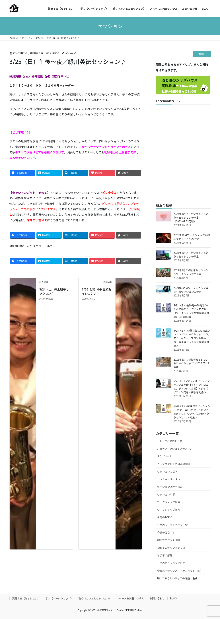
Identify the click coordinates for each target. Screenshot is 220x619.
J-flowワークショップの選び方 (175, 448)
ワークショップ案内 (168, 509)
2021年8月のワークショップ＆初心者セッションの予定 (191, 289)
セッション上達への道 (170, 486)
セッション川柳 (166, 494)
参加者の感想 (164, 555)
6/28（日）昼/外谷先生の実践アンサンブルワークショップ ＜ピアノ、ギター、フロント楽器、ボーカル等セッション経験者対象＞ (192, 338)
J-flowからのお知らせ (169, 441)
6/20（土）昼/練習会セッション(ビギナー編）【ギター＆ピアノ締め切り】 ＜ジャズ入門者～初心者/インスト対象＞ (192, 411)
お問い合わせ (157, 598)
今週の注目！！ (166, 532)
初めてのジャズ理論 (168, 540)
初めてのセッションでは (171, 547)
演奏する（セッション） (26, 598)
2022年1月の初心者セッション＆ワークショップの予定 (191, 272)
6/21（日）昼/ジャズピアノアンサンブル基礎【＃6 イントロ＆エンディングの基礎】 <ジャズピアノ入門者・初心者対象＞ (192, 386)
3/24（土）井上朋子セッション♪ (54, 291)
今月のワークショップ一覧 (172, 525)
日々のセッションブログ (171, 563)
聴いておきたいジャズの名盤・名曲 (177, 578)
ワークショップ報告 (168, 502)
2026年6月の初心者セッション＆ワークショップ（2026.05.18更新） (191, 363)
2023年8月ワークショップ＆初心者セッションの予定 (191, 254)
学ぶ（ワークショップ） (59, 598)
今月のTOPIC (164, 517)
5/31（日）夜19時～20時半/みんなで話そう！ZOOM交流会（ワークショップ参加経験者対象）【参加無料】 (191, 311)
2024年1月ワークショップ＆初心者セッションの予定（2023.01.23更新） (191, 217)
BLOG (173, 598)
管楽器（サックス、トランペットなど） (180, 570)
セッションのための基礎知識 (173, 464)
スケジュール (164, 456)
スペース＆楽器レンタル (130, 598)
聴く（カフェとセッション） (95, 598)
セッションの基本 (167, 471)
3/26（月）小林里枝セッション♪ (97, 291)
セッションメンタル (168, 479)
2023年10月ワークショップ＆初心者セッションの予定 (192, 237)
